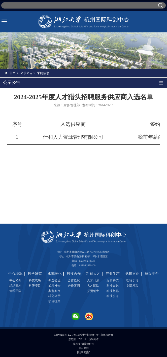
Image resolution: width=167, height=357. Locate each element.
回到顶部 (83, 352)
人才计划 (93, 280)
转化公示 (54, 296)
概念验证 (54, 280)
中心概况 (15, 274)
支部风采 (132, 285)
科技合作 (74, 274)
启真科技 (113, 280)
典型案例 (54, 291)
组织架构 (15, 285)
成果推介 (54, 285)
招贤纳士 (93, 291)
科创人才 (93, 274)
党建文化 (132, 274)
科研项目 (35, 285)
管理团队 (15, 291)
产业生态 (113, 274)
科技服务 (113, 296)
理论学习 (132, 280)
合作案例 (74, 285)
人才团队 (93, 285)
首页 (13, 73)
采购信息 (43, 73)
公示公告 (26, 73)
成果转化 (54, 274)
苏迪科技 (89, 343)
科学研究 (35, 274)
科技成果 (35, 280)
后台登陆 (84, 348)
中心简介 (15, 280)
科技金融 (113, 285)
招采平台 (152, 274)
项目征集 (54, 301)
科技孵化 (113, 291)
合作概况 (74, 280)
